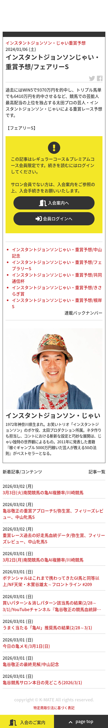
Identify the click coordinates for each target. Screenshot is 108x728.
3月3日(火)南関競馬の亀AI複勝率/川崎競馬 (43, 492)
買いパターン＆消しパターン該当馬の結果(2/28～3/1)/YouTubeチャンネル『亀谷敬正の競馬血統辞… (52, 605)
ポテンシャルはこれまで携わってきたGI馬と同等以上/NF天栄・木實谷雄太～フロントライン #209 (51, 581)
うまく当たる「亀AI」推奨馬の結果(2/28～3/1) (47, 627)
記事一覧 (97, 471)
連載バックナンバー (83, 313)
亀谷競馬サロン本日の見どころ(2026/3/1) (42, 682)
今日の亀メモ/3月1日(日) (26, 646)
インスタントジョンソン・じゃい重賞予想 (46, 43)
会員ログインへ (54, 218)
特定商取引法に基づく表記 (54, 707)
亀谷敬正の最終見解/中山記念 (31, 664)
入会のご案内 (27, 722)
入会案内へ (54, 202)
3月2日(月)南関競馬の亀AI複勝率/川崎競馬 (43, 559)
